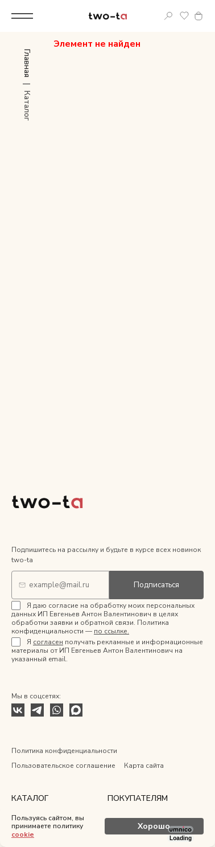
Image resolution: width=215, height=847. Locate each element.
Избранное (184, 16)
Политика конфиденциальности (64, 750)
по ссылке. (111, 631)
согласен (48, 641)
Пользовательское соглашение (63, 765)
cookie (22, 834)
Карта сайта (144, 765)
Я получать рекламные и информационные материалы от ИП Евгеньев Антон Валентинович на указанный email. (107, 650)
